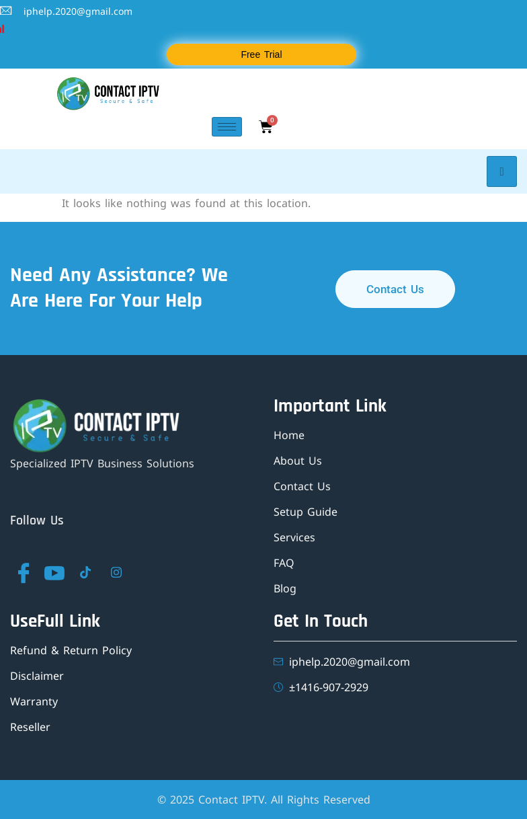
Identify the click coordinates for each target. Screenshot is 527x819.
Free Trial (261, 54)
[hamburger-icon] (227, 126)
